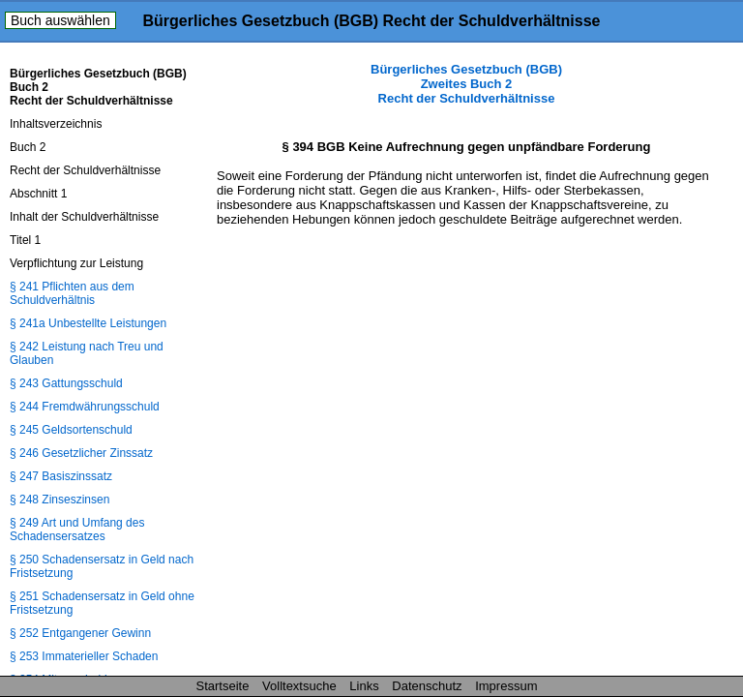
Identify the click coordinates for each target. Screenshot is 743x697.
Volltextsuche (299, 686)
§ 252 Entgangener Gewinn (80, 633)
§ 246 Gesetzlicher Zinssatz (81, 453)
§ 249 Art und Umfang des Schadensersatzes (77, 529)
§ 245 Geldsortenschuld (71, 430)
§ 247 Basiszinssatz (61, 476)
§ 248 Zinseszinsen (59, 499)
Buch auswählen (60, 20)
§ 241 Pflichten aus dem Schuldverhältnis (72, 293)
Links (363, 686)
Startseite (223, 686)
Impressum (506, 686)
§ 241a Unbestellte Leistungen (88, 323)
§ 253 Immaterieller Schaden (84, 656)
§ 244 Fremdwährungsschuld (85, 406)
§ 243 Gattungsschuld (66, 383)
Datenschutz (426, 686)
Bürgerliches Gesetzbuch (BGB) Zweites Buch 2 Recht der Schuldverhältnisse (466, 84)
